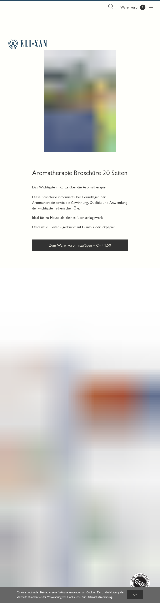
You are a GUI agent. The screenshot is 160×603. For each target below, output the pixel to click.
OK (135, 595)
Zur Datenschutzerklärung (96, 597)
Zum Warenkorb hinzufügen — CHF (80, 245)
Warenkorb (129, 7)
